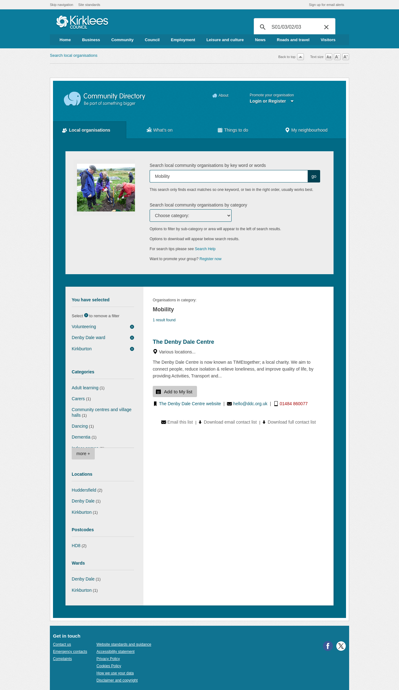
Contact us (62, 644)
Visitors (328, 39)
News (260, 39)
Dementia (81, 437)
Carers (78, 398)
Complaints (62, 659)
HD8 (76, 545)
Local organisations (89, 130)
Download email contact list (230, 422)
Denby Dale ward (88, 337)
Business (91, 39)
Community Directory (105, 99)
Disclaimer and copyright (116, 680)
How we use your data (115, 673)
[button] (326, 27)
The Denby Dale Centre (183, 342)
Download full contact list (292, 422)
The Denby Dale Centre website (190, 403)
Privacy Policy (108, 659)
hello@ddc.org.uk (250, 403)
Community (122, 39)
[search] (294, 27)
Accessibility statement (115, 651)
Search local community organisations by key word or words (208, 165)
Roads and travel (293, 39)
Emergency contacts (70, 651)
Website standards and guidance (123, 644)
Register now (211, 259)
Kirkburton (82, 348)
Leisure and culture (225, 39)
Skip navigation (61, 5)
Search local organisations (73, 55)
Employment (183, 39)
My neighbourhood (309, 130)
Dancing (80, 426)
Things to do (236, 130)
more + (83, 453)
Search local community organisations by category (198, 204)
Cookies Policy (108, 666)
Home (65, 39)
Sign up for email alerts (326, 5)
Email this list (180, 422)
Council (152, 39)
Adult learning (85, 387)
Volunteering (84, 326)
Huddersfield (84, 490)
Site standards (89, 5)
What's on (163, 130)
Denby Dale (83, 500)
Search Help (205, 249)
